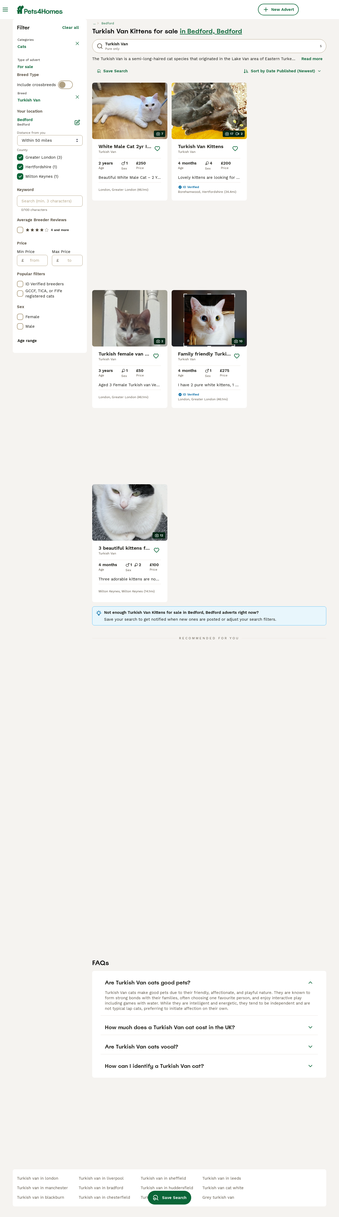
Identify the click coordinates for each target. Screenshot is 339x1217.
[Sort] (282, 163)
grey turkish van (218, 1197)
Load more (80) (63, 333)
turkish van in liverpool (101, 1178)
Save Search (112, 163)
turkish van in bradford (101, 1187)
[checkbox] (20, 237)
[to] (70, 495)
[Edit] (77, 357)
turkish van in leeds (221, 1178)
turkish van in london (37, 1178)
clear (74, 212)
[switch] (65, 201)
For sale (29, 168)
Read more (312, 151)
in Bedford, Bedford (211, 123)
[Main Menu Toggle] (5, 9)
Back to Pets (31, 131)
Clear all (70, 119)
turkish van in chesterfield (104, 1197)
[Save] (157, 241)
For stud (30, 181)
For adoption (61, 168)
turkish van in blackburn (40, 1197)
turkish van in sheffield (163, 1178)
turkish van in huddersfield (167, 1187)
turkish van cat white (223, 1187)
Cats (23, 144)
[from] (35, 495)
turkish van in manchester (42, 1187)
